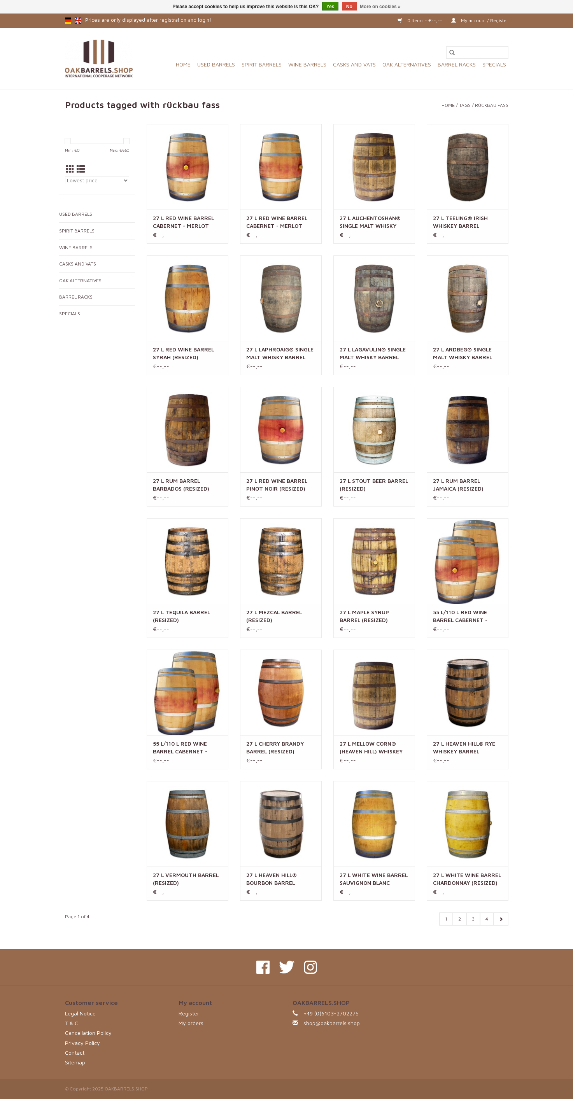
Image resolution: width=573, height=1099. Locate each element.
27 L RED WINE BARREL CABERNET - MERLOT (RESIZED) (276, 222)
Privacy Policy (82, 1043)
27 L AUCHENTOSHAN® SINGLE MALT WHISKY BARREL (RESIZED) (370, 222)
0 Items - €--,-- (420, 20)
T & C (71, 1023)
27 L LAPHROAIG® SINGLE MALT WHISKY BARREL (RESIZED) (280, 353)
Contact (74, 1052)
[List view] (81, 169)
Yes (330, 6)
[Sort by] (97, 180)
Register (189, 1013)
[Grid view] (70, 169)
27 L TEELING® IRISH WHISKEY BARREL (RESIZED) (460, 222)
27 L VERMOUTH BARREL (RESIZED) (186, 879)
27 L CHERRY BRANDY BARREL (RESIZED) (275, 747)
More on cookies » (380, 6)
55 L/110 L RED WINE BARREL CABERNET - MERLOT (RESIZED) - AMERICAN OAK (460, 616)
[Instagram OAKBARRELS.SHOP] (310, 967)
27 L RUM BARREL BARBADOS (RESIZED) (181, 484)
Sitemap (75, 1062)
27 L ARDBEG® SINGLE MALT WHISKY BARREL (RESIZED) (462, 353)
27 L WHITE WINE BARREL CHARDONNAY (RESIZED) (467, 879)
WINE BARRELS (307, 64)
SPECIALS (494, 64)
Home (183, 64)
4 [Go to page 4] (486, 919)
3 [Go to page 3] (473, 919)
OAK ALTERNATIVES (406, 64)
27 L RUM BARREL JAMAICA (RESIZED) (458, 484)
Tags (465, 105)
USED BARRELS (216, 64)
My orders (191, 1023)
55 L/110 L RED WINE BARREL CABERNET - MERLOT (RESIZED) (180, 747)
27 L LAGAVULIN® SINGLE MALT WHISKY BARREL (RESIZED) (373, 353)
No (349, 6)
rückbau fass (491, 105)
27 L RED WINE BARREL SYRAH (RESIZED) (183, 353)
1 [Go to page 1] (446, 919)
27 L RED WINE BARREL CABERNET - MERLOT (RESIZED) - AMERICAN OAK (183, 222)
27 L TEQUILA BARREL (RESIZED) (181, 616)
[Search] (477, 52)
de (68, 20)
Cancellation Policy (88, 1032)
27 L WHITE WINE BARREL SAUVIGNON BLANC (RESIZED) (374, 879)
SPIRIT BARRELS (262, 64)
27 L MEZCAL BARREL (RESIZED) (274, 616)
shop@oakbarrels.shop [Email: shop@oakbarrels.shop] (331, 1023)
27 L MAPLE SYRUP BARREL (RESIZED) (364, 616)
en (78, 20)
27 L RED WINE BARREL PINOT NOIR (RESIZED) (276, 484)
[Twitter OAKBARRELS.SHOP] (286, 967)
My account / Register (479, 20)
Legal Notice (80, 1013)
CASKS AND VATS (354, 64)
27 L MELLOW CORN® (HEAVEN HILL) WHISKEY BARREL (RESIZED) (371, 747)
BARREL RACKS (457, 64)
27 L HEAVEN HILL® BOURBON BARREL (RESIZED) (271, 879)
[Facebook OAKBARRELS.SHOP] (263, 967)
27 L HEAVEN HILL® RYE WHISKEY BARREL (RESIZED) (464, 747)
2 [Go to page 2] (459, 919)
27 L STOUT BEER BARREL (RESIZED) (374, 484)
